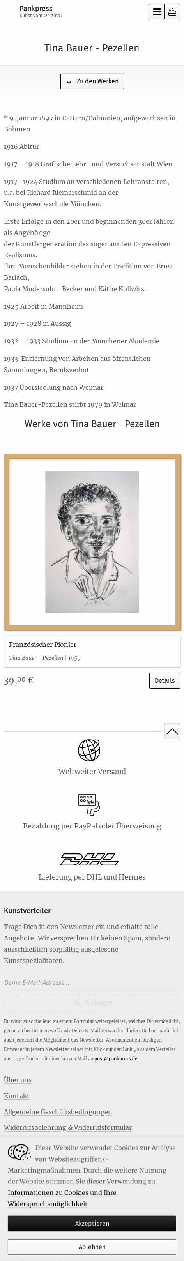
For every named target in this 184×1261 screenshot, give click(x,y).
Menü (157, 11)
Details (165, 680)
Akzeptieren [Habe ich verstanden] (92, 1223)
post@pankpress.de (115, 1058)
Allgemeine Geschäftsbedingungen (58, 1112)
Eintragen (98, 1002)
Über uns (18, 1080)
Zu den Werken (97, 81)
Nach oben (172, 731)
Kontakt (17, 1096)
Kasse (172, 11)
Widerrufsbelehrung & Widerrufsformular (68, 1127)
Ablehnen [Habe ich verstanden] (92, 1247)
